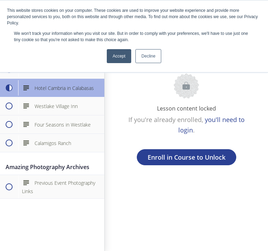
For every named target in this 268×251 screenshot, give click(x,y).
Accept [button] (119, 56)
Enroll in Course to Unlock (186, 157)
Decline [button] (148, 56)
